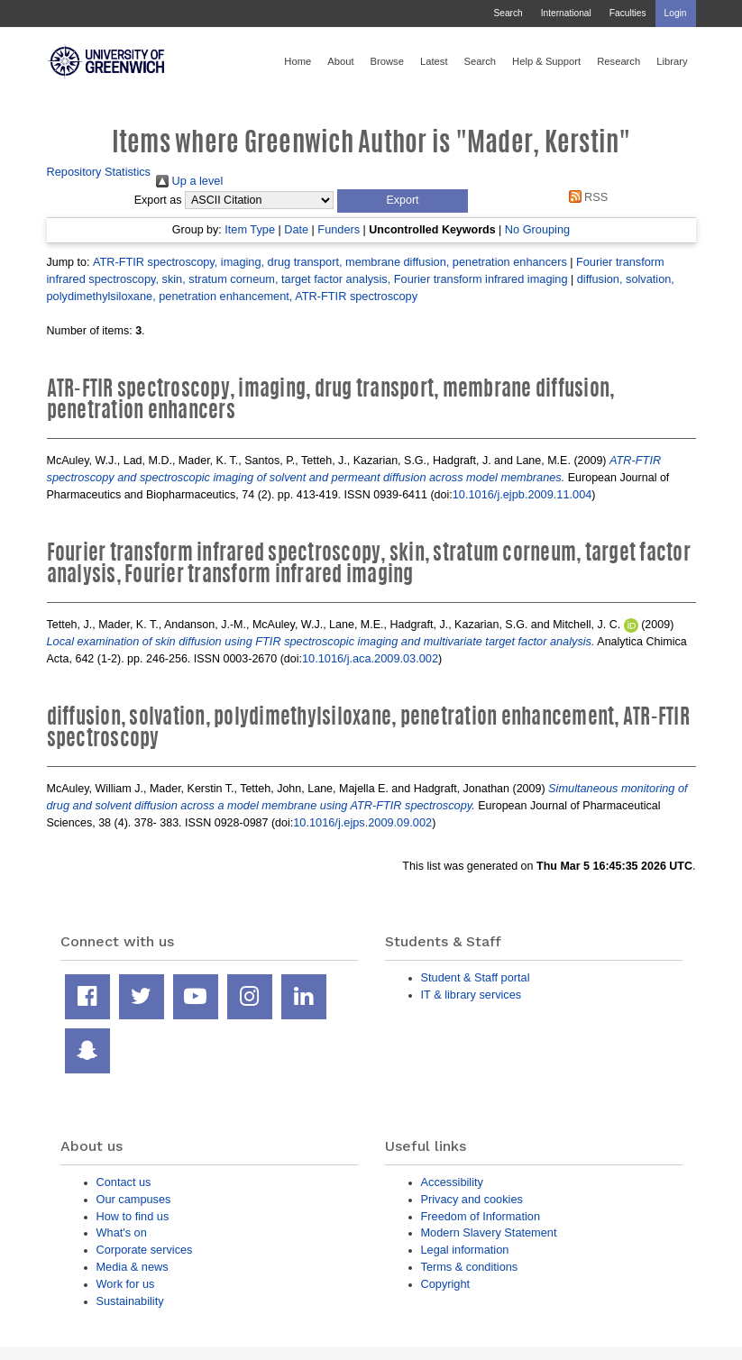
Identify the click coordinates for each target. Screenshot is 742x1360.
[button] (402, 201)
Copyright (446, 1284)
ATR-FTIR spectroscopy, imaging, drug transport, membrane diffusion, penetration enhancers (330, 262)
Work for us (125, 1284)
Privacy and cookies (472, 1199)
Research (618, 61)
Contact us (123, 1182)
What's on (121, 1232)
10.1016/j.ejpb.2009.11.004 (522, 494)
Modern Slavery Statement (489, 1232)
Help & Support (546, 61)
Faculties (627, 13)
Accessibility (452, 1182)
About (340, 61)
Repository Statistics (99, 171)
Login (675, 13)
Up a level (189, 180)
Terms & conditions (469, 1266)
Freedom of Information (481, 1216)
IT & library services (471, 994)
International (566, 13)
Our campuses (133, 1199)
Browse (387, 61)
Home (297, 61)
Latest (434, 61)
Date (296, 229)
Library (671, 61)
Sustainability (130, 1301)
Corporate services (144, 1249)
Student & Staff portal (475, 977)
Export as (158, 200)
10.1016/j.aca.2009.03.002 (370, 658)
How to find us (132, 1216)
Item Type (249, 229)
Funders (338, 229)
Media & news (132, 1266)
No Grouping (537, 229)
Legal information (465, 1249)
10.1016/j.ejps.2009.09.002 (362, 822)
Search (507, 13)
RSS (585, 197)
